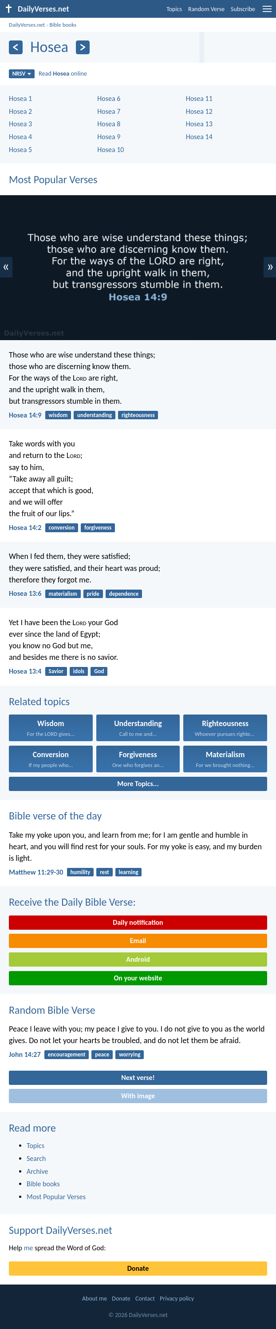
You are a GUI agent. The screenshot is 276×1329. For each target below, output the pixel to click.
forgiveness (97, 527)
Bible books (62, 24)
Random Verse (206, 9)
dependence (124, 593)
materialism (63, 593)
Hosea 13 (199, 124)
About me (94, 1298)
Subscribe (243, 9)
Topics (174, 9)
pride (93, 593)
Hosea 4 (20, 136)
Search (36, 1158)
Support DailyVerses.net (60, 1230)
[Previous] (16, 47)
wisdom (58, 415)
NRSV (22, 73)
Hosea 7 (108, 111)
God (99, 671)
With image (138, 1096)
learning (128, 872)
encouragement (67, 1054)
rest (104, 872)
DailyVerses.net (27, 24)
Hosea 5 (20, 149)
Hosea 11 (199, 98)
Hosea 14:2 (25, 527)
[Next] (83, 47)
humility (81, 872)
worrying (129, 1054)
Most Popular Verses (53, 179)
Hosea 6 (108, 98)
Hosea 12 (199, 111)
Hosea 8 (108, 124)
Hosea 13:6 (25, 593)
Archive (37, 1171)
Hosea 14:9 (25, 415)
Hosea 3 (20, 124)
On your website (138, 978)
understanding (94, 415)
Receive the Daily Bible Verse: (72, 901)
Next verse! (137, 1077)
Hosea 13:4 (25, 671)
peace (102, 1054)
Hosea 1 (20, 98)
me (28, 1248)
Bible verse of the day (55, 815)
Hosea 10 (110, 149)
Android (138, 959)
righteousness (138, 415)
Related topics (39, 701)
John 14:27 (25, 1054)
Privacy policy (177, 1298)
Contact (145, 1298)
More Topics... (137, 783)
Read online (63, 73)
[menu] (267, 12)
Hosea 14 (199, 136)
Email (138, 940)
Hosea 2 (20, 111)
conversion (62, 527)
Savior (56, 671)
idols (79, 671)
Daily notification (138, 922)
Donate (138, 1268)
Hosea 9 (108, 136)
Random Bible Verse (52, 1010)
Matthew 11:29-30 (36, 872)
